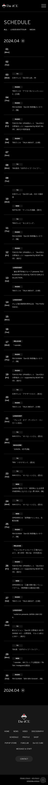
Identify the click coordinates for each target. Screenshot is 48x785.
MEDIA (32, 30)
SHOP (36, 737)
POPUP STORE (11, 743)
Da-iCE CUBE (38, 743)
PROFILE (26, 737)
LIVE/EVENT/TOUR (18, 30)
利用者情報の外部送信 (33, 781)
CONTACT (24, 759)
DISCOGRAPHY (38, 731)
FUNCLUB (25, 743)
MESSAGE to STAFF (24, 749)
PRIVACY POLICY (25, 778)
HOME (6, 731)
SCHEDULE (14, 737)
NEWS (15, 731)
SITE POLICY (36, 778)
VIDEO (25, 731)
